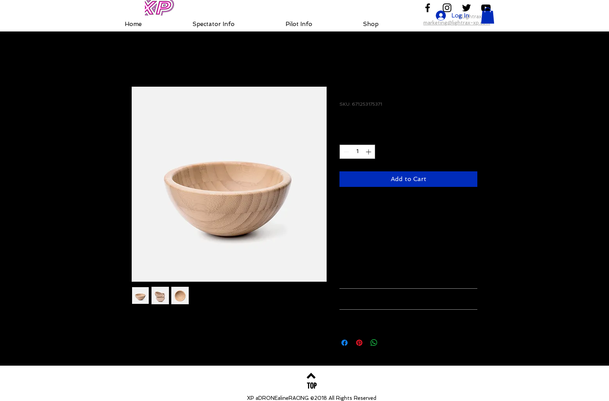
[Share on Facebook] (344, 342)
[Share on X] (388, 342)
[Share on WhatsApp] (374, 342)
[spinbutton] (357, 152)
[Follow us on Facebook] (427, 8)
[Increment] (369, 152)
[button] (487, 15)
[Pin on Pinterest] (359, 342)
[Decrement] (345, 152)
